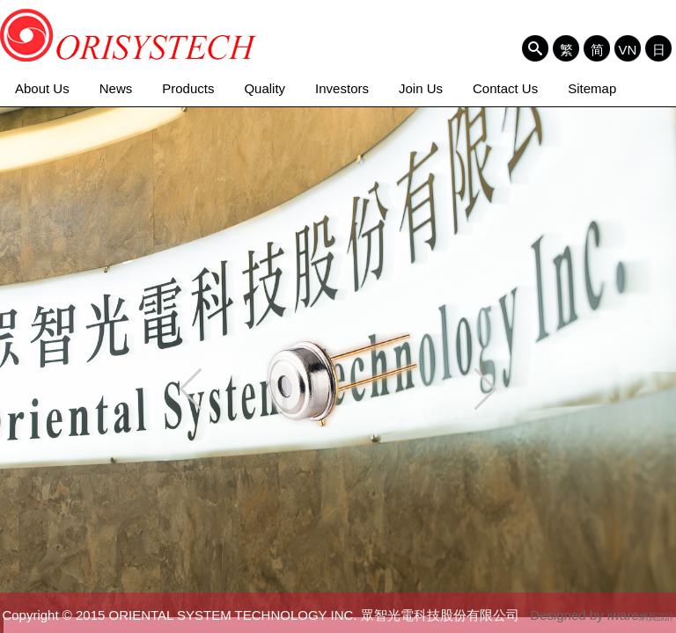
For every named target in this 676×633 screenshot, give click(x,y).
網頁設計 (656, 617)
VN (628, 49)
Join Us (421, 88)
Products (188, 88)
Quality (264, 88)
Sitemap (592, 88)
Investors (342, 88)
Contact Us (505, 88)
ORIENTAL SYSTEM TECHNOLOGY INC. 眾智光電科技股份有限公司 (129, 35)
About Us (42, 88)
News (116, 88)
